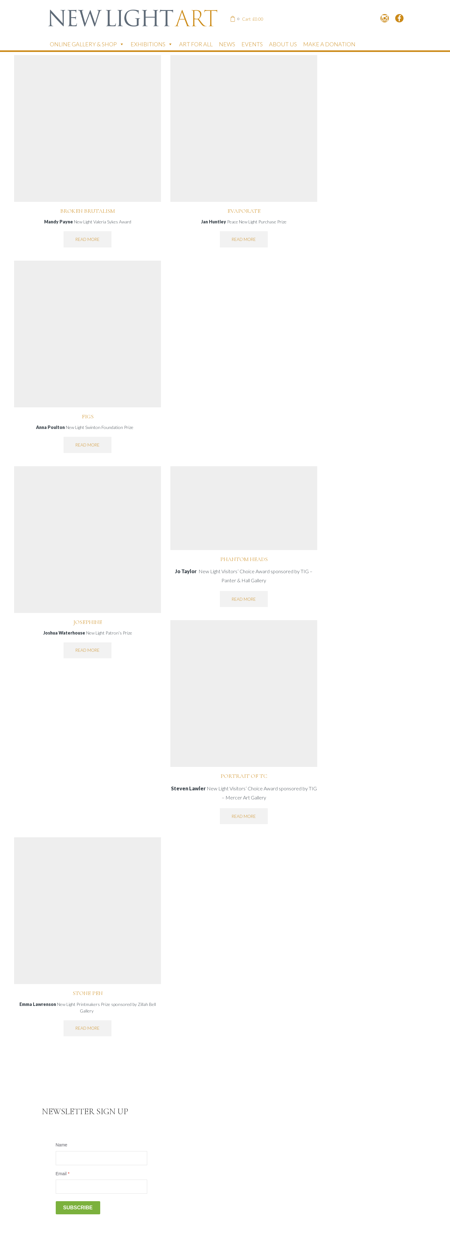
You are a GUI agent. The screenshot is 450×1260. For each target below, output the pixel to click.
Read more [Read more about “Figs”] (87, 444)
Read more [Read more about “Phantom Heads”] (244, 599)
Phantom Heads (244, 559)
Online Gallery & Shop (87, 44)
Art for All (196, 44)
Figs (88, 416)
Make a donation (329, 44)
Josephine (87, 622)
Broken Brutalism (87, 210)
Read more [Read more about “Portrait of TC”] (244, 816)
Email (63, 1173)
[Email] (101, 1187)
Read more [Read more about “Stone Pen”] (87, 1028)
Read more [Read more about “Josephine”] (87, 650)
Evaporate (244, 210)
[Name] (101, 1158)
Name (61, 1144)
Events (252, 44)
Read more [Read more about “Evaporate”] (244, 239)
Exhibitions (152, 44)
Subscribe (78, 1207)
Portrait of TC (243, 776)
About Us (283, 44)
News (227, 44)
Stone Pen (88, 993)
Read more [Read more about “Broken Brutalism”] (87, 239)
